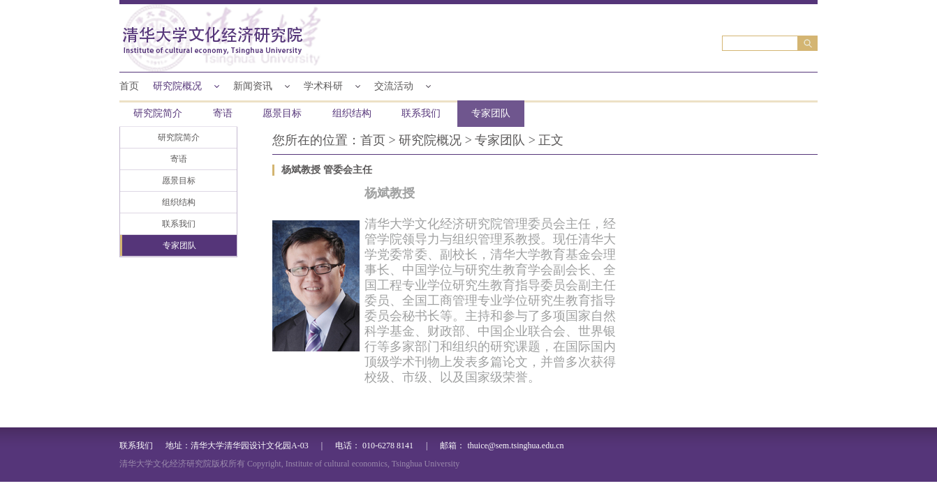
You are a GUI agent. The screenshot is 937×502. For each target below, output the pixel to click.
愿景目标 (282, 113)
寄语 (223, 113)
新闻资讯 (252, 86)
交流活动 (393, 86)
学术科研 (323, 86)
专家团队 (490, 113)
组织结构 (351, 113)
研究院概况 (177, 86)
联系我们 (421, 113)
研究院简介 (157, 113)
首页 (129, 86)
